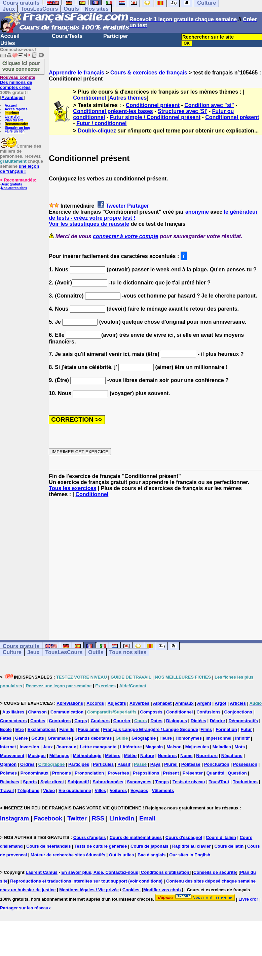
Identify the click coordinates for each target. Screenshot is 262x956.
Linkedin (121, 818)
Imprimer (12, 113)
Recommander (16, 124)
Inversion (29, 746)
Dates (156, 720)
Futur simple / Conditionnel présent (155, 117)
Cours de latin (229, 846)
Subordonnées (107, 781)
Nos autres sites (14, 188)
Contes (37, 720)
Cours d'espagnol (183, 837)
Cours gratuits (21, 646)
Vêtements (163, 790)
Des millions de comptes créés (17, 82)
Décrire (217, 720)
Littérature (131, 746)
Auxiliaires (13, 711)
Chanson (37, 711)
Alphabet (162, 703)
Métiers (112, 755)
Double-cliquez (97, 131)
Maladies (222, 746)
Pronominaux (34, 773)
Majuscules (197, 746)
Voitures (118, 790)
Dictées (198, 720)
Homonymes (189, 738)
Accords (95, 703)
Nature (147, 755)
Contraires (60, 720)
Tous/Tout (219, 781)
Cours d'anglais (89, 837)
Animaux (184, 703)
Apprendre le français (76, 72)
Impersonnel (218, 738)
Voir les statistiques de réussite (89, 224)
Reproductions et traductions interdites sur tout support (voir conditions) (86, 881)
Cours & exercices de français (148, 72)
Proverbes (118, 773)
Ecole (6, 729)
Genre (21, 738)
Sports (30, 781)
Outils (71, 9)
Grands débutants (93, 738)
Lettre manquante (98, 746)
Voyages (139, 790)
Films (206, 729)
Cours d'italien (221, 837)
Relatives (9, 781)
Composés (151, 711)
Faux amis (89, 729)
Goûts (37, 738)
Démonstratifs (243, 720)
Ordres (27, 764)
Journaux (66, 746)
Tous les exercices (72, 488)
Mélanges (59, 755)
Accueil (10, 36)
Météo (130, 755)
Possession (245, 764)
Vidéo (49, 790)
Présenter (193, 773)
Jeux (9, 9)
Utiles (7, 43)
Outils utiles (121, 854)
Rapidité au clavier (191, 846)
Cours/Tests (67, 36)
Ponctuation (216, 764)
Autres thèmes (128, 98)
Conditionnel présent (153, 105)
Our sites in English (189, 854)
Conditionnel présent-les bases (113, 111)
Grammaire (59, 738)
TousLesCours (39, 9)
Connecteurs (13, 720)
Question (237, 773)
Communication (66, 711)
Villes (100, 790)
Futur (246, 729)
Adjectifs (117, 703)
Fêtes (5, 738)
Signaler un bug (17, 127)
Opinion (8, 764)
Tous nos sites (128, 652)
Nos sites (97, 9)
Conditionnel (89, 98)
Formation (226, 729)
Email (147, 818)
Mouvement (12, 755)
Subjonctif (78, 781)
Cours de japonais (149, 846)
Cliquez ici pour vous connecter (21, 65)
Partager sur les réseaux (25, 907)
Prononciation (89, 773)
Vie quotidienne (75, 790)
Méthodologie (87, 755)
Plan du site (14, 120)
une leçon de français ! (19, 169)
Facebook (48, 818)
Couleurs (100, 720)
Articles (238, 703)
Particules (103, 764)
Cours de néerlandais (48, 846)
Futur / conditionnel (101, 123)
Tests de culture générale (100, 846)
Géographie (144, 738)
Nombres (167, 755)
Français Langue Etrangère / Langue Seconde (150, 729)
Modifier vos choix (162, 889)
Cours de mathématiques (136, 837)
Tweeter (115, 206)
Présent (171, 773)
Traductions (245, 781)
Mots (240, 746)
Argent (204, 703)
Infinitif (242, 738)
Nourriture (207, 755)
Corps (80, 720)
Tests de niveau (189, 781)
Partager (138, 206)
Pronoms (61, 773)
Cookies (131, 889)
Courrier (121, 720)
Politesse (190, 764)
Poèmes (8, 773)
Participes (78, 764)
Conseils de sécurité (214, 872)
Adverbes (139, 703)
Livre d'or (12, 116)
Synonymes (139, 781)
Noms (186, 755)
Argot (220, 703)
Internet (8, 746)
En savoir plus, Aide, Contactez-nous (99, 872)
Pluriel (171, 764)
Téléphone (28, 790)
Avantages (12, 97)
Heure (165, 738)
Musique (37, 755)
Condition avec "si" (209, 105)
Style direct (52, 781)
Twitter (77, 818)
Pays (155, 764)
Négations (231, 755)
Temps (162, 781)
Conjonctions (238, 711)
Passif (123, 764)
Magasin (154, 746)
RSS (98, 818)
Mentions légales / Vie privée (89, 889)
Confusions (208, 711)
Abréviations (70, 703)
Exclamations (42, 729)
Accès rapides (16, 109)
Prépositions (146, 773)
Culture (12, 652)
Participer (115, 36)
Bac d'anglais (151, 854)
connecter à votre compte (125, 236)
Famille (66, 729)
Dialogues (176, 720)
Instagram (14, 818)
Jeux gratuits (11, 184)
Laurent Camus (42, 872)
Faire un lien (15, 131)
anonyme (197, 212)
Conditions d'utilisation (165, 872)
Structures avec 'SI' (182, 111)
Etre (19, 729)
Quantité (215, 773)
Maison (174, 746)
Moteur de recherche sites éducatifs (68, 854)
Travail (7, 790)
